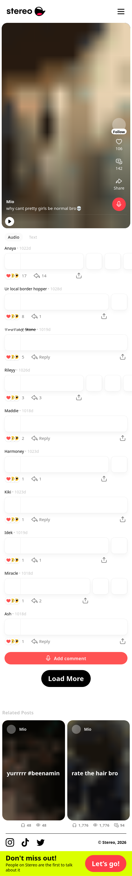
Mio (10, 201)
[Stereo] (26, 11)
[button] (105, 863)
